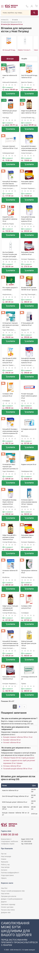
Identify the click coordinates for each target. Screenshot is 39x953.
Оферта (3, 878)
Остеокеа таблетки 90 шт (12, 766)
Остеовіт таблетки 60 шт (12, 742)
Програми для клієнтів (8, 896)
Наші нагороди (6, 856)
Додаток (4, 902)
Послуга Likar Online (8, 910)
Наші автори (5, 867)
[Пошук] (34, 12)
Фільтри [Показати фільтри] (10, 59)
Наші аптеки (5, 893)
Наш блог (4, 888)
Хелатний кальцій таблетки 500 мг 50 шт (17, 768)
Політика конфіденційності (10, 872)
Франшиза (4, 862)
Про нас (3, 854)
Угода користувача (7, 875)
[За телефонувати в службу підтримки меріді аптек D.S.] (27, 7)
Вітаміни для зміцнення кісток (11, 22)
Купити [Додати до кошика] (10, 94)
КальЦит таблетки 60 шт (12, 740)
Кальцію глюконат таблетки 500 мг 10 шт (17, 737)
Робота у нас (5, 864)
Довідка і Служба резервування (11, 899)
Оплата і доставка (7, 907)
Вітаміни (15, 20)
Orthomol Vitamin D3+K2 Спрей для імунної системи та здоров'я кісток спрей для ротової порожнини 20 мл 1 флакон (19, 760)
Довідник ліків (5, 912)
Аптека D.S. (5, 20)
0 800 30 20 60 (9, 834)
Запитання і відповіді (8, 904)
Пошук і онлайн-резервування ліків (13, 891)
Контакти (4, 870)
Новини (3, 859)
